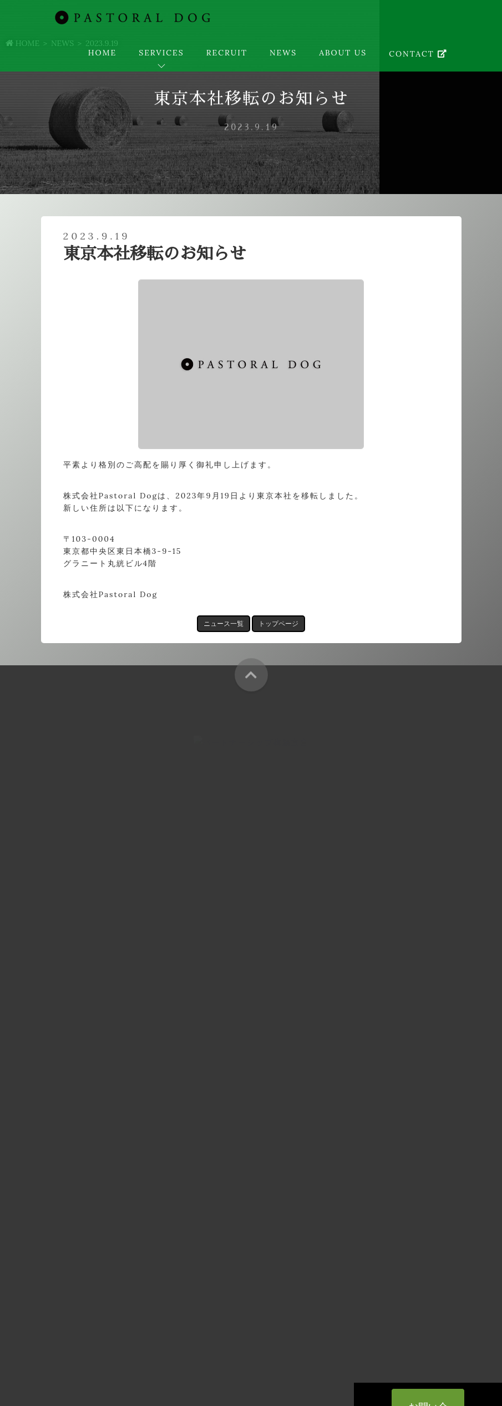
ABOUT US (343, 53)
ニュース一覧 (224, 623)
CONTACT (418, 54)
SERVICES (161, 53)
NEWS (283, 53)
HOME (102, 53)
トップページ (278, 623)
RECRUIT (226, 53)
